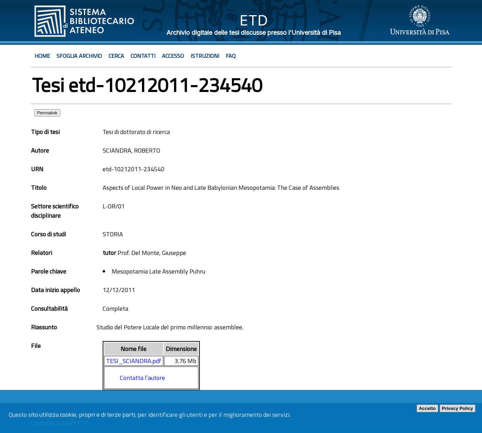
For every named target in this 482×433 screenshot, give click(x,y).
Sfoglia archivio (79, 56)
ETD (253, 20)
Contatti (143, 56)
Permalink (47, 112)
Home (42, 56)
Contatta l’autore (142, 377)
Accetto (427, 408)
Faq (231, 56)
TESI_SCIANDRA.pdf (133, 360)
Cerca (116, 56)
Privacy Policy (457, 408)
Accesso (173, 56)
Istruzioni (205, 56)
